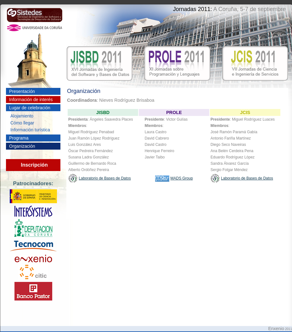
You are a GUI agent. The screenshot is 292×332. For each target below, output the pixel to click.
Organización (22, 146)
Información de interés (31, 99)
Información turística (30, 129)
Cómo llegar (22, 122)
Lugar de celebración (29, 107)
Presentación (22, 91)
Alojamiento (21, 115)
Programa (18, 137)
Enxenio (276, 328)
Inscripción (34, 165)
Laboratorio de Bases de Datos (105, 178)
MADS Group (181, 178)
